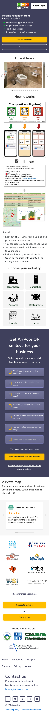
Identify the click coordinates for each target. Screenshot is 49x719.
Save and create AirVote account (24, 456)
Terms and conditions (31, 709)
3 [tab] (16, 90)
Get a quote (24, 617)
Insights (31, 659)
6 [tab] (22, 90)
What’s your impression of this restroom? (25, 372)
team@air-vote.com (16, 689)
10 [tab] (29, 90)
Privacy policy (12, 709)
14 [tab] (37, 90)
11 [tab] (31, 90)
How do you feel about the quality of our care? (28, 417)
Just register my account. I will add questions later (24, 467)
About (28, 666)
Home (5, 659)
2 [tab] (14, 90)
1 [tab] (12, 90)
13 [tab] (35, 90)
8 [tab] (26, 90)
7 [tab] (24, 90)
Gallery (6, 666)
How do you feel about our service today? (27, 428)
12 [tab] (33, 90)
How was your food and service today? (26, 383)
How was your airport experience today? (26, 406)
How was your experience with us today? (26, 394)
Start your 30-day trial (24, 39)
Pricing (17, 666)
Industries (17, 659)
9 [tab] (27, 90)
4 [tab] (18, 90)
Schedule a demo (24, 47)
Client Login (39, 5)
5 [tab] (20, 90)
